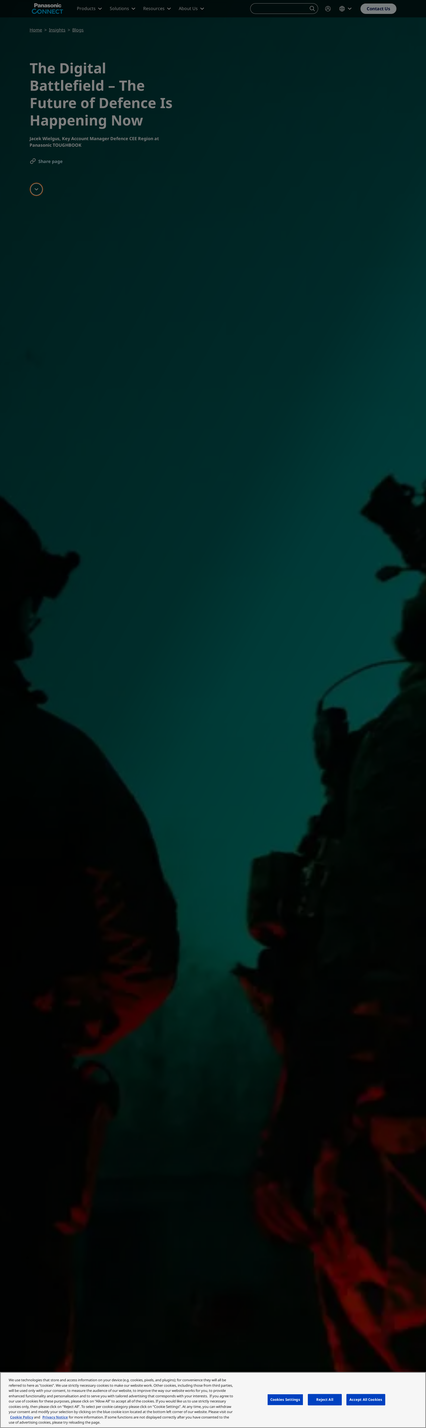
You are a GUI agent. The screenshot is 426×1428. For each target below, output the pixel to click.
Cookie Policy (21, 1417)
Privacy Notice (55, 1417)
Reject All (324, 1399)
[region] (213, 1400)
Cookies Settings (285, 1399)
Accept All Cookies (365, 1399)
